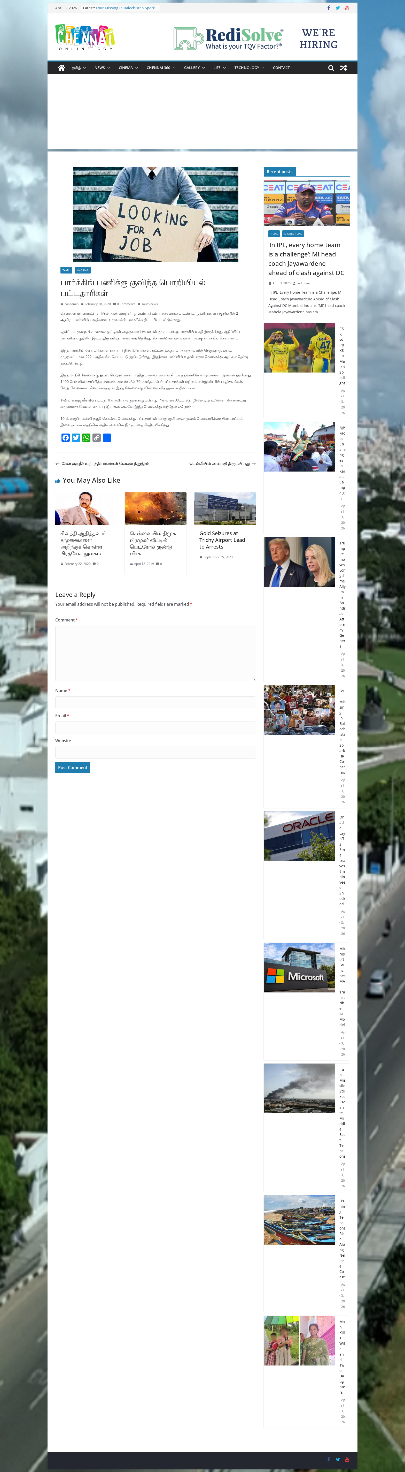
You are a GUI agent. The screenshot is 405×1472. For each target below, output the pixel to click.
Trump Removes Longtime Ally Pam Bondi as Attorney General (342, 595)
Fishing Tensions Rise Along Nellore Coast (342, 1238)
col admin (72, 304)
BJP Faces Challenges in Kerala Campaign (342, 463)
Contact (281, 67)
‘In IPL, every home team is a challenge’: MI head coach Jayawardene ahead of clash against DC (306, 258)
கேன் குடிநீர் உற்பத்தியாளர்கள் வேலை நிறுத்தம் (102, 463)
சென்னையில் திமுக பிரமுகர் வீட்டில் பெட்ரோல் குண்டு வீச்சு (153, 543)
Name (63, 690)
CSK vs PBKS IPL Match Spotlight (342, 355)
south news (150, 304)
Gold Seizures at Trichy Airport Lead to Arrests (222, 540)
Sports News (293, 234)
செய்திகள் (83, 270)
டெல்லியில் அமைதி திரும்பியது (222, 463)
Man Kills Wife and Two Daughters (342, 1357)
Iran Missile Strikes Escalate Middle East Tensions (342, 1113)
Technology (247, 67)
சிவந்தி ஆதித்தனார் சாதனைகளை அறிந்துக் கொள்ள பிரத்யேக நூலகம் (83, 543)
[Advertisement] (202, 113)
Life (217, 67)
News (100, 67)
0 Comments (124, 304)
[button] (83, 67)
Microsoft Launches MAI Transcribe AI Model (342, 986)
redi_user (303, 283)
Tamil (66, 270)
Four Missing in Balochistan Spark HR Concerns (342, 731)
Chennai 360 (158, 67)
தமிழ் (76, 67)
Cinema (126, 67)
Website (63, 740)
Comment (66, 620)
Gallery (192, 67)
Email (62, 715)
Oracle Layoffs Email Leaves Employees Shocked (342, 860)
